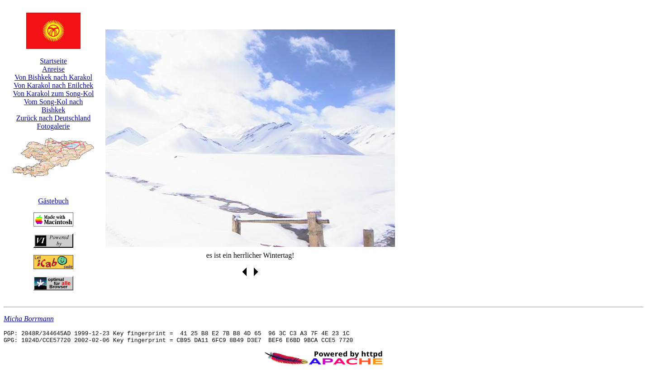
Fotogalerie (53, 126)
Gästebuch (53, 201)
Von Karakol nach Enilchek (53, 85)
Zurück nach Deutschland (53, 118)
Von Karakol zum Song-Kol (53, 93)
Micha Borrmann (29, 319)
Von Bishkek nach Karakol (53, 77)
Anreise (53, 69)
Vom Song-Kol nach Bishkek (53, 106)
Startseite (53, 61)
